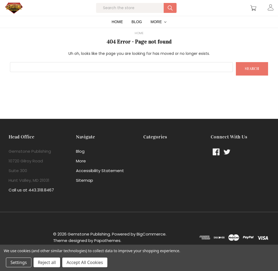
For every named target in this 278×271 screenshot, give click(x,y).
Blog (136, 30)
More (158, 30)
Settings (18, 262)
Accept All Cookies (85, 262)
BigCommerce (151, 242)
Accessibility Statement (100, 179)
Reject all (47, 262)
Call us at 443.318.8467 (31, 198)
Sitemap (84, 188)
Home (117, 30)
